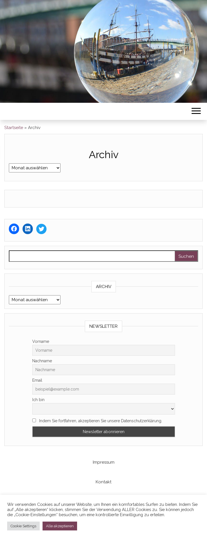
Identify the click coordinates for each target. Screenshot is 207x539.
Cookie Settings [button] (23, 526)
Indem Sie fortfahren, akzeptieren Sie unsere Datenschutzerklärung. (97, 421)
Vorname (40, 341)
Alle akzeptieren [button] (60, 526)
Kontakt (103, 481)
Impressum (103, 462)
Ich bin (38, 399)
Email (37, 380)
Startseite (13, 127)
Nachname (42, 361)
